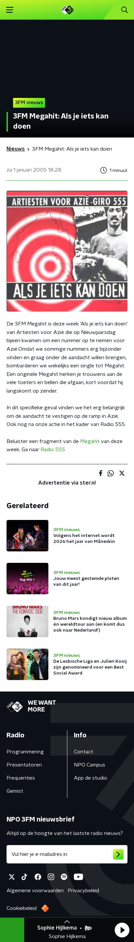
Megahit (90, 441)
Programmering (25, 751)
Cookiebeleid (22, 908)
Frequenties (21, 778)
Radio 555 (53, 449)
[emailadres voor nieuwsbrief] (67, 854)
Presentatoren (24, 764)
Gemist (15, 791)
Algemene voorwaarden (35, 890)
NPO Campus (89, 764)
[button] (121, 929)
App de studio (90, 778)
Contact (83, 751)
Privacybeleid (83, 890)
